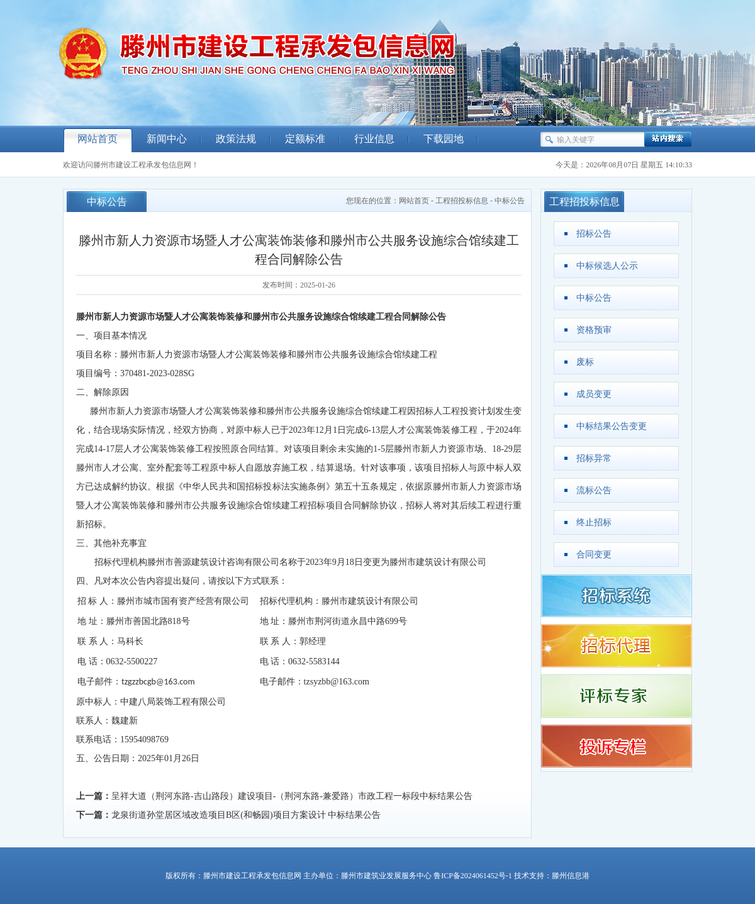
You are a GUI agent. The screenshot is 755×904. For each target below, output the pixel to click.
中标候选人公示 (607, 266)
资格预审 (594, 330)
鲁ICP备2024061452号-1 (472, 875)
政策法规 (236, 138)
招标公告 (594, 233)
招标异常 (594, 458)
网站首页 (97, 138)
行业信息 (374, 138)
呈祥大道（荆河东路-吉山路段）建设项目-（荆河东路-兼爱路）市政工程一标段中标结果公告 (292, 796)
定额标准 (305, 138)
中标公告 (510, 200)
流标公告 (594, 490)
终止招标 (594, 522)
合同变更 (594, 554)
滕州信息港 (571, 875)
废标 (585, 362)
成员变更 (594, 394)
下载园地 (443, 138)
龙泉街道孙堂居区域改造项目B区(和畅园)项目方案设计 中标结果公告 (246, 815)
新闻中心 (167, 138)
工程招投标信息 (461, 200)
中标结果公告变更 (611, 426)
